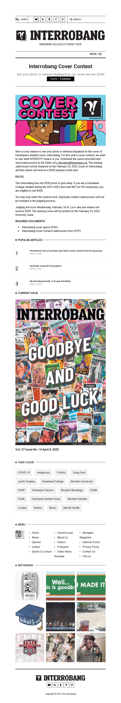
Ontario (38, 512)
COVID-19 (24, 477)
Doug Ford (79, 477)
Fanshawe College (53, 486)
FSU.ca (85, 561)
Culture (34, 551)
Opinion (35, 547)
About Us (61, 542)
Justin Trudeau (26, 486)
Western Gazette (77, 504)
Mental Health (71, 512)
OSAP (21, 495)
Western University (82, 486)
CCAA (21, 504)
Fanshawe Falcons (43, 495)
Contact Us (87, 556)
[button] (95, 54)
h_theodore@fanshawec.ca (71, 162)
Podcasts (61, 551)
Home (53, 78)
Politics (61, 477)
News (34, 542)
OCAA (93, 495)
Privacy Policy (89, 551)
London (22, 512)
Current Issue (63, 537)
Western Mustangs (72, 495)
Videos (60, 547)
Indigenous (43, 477)
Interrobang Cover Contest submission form (47, 231)
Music (52, 512)
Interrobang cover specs (36, 227)
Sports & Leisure (40, 556)
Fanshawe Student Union (46, 504)
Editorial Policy (89, 547)
